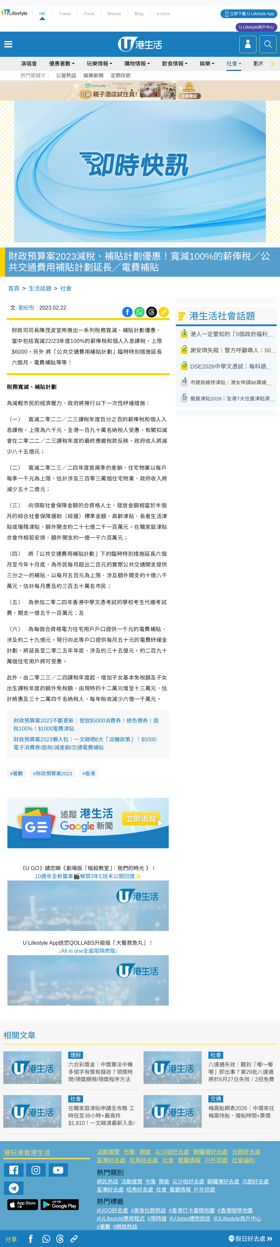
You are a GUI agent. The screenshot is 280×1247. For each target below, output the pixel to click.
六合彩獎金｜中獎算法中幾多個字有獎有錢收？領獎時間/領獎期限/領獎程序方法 (100, 1072)
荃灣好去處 (111, 1160)
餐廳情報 (189, 1160)
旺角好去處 (143, 1160)
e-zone (163, 13)
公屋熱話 (66, 75)
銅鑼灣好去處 (210, 1152)
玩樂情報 (97, 64)
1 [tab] (125, 90)
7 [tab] (141, 98)
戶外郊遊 (216, 1160)
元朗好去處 (246, 1152)
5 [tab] (152, 90)
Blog (138, 13)
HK (42, 13)
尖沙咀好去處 (172, 1152)
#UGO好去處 (112, 1210)
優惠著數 (60, 64)
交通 (215, 1099)
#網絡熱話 (125, 1227)
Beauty (114, 13)
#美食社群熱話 (148, 1210)
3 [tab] (138, 90)
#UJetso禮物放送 (190, 1218)
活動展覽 (108, 1152)
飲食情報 (173, 64)
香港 (90, 773)
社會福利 (243, 1160)
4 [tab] (145, 90)
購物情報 (135, 64)
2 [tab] (131, 90)
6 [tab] (158, 90)
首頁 (13, 288)
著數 (18, 773)
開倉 (145, 1152)
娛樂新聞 (93, 75)
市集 (129, 1152)
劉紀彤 (26, 308)
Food (89, 13)
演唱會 (29, 64)
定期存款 (121, 75)
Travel (65, 13)
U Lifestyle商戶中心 (256, 27)
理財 (75, 1055)
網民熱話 (107, 1181)
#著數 (104, 1227)
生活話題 (40, 288)
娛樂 (205, 64)
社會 (232, 64)
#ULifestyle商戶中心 (237, 1218)
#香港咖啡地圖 (235, 1210)
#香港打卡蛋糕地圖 (192, 1210)
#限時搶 (157, 1218)
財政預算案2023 (54, 773)
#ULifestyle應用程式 (121, 1218)
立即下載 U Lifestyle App (252, 13)
